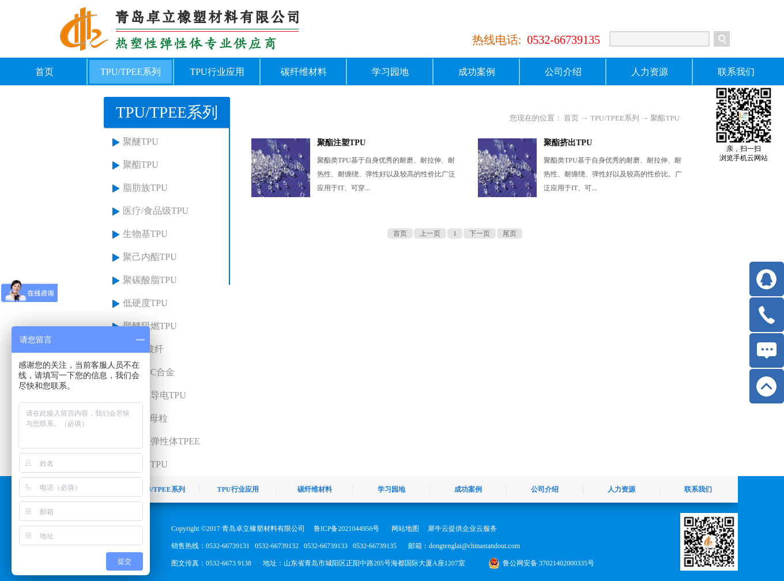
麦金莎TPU (145, 464)
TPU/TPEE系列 (614, 118)
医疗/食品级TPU (156, 211)
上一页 (430, 233)
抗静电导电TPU (154, 395)
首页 (44, 72)
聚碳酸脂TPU (150, 280)
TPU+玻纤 (143, 349)
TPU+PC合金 (149, 372)
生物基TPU (145, 234)
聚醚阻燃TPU (150, 326)
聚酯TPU (141, 164)
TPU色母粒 (145, 418)
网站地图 (403, 529)
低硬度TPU (145, 303)
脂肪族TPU (145, 188)
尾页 (510, 233)
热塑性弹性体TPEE (161, 441)
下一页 (479, 233)
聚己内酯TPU (150, 257)
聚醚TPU (141, 141)
